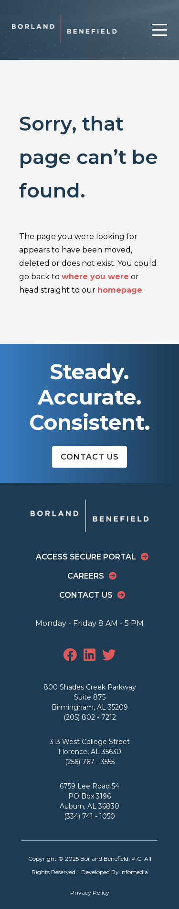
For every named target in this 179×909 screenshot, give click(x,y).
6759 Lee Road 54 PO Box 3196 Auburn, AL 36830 (89, 796)
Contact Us (90, 456)
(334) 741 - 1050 (89, 816)
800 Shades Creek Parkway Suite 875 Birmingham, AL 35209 (89, 697)
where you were (95, 276)
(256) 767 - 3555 (90, 761)
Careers (85, 575)
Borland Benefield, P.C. (111, 858)
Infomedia (134, 872)
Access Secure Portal (86, 556)
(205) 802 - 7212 (89, 717)
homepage (119, 290)
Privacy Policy (89, 892)
